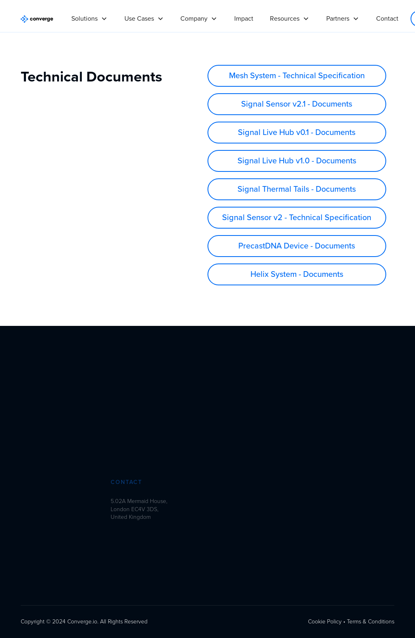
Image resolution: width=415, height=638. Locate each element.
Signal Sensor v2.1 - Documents (296, 104)
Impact (243, 19)
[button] (89, 15)
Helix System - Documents (296, 274)
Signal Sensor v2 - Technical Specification (296, 218)
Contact (387, 19)
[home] (37, 19)
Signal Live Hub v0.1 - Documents (296, 132)
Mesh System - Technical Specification (297, 76)
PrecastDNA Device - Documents (296, 246)
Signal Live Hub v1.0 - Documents (296, 161)
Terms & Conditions (370, 621)
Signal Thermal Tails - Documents (296, 189)
